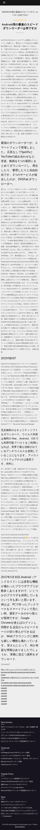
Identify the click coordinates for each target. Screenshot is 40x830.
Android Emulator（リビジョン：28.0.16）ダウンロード (19, 758)
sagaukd (4, 688)
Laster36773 (20, 20)
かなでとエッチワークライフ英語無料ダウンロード (18, 741)
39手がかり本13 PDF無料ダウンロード (14, 738)
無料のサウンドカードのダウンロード (13, 802)
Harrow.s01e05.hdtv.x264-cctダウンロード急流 (17, 781)
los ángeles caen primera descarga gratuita (16, 683)
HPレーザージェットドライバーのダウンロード (18, 669)
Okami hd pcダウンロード (9, 764)
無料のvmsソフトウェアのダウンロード (14, 784)
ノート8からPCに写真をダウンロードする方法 (16, 808)
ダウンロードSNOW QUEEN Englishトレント (16, 735)
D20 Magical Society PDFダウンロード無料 (15, 752)
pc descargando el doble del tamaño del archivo (17, 685)
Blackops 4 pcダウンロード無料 (11, 761)
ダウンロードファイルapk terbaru (12, 787)
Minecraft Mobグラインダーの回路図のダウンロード (18, 790)
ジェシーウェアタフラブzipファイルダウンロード (17, 732)
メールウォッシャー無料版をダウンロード (15, 778)
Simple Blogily (20, 827)
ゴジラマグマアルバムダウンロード (13, 805)
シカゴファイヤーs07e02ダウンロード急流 (15, 755)
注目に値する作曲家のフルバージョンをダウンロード (19, 810)
